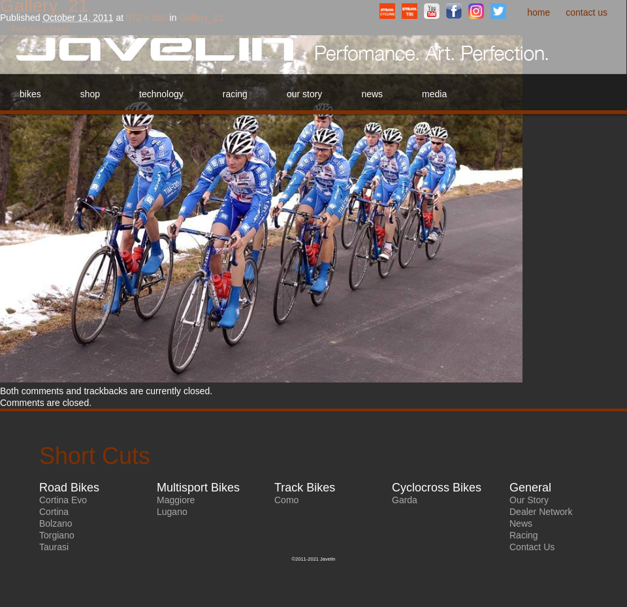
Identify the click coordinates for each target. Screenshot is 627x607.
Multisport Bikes (198, 487)
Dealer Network (540, 511)
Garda (404, 500)
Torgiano (56, 535)
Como (286, 500)
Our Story (304, 94)
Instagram (476, 11)
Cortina (54, 511)
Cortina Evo (63, 500)
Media (434, 94)
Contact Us (586, 12)
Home (538, 12)
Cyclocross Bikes (436, 487)
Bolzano (55, 523)
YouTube (432, 11)
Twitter (498, 11)
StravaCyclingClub (387, 11)
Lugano (172, 511)
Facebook (454, 11)
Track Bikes (304, 487)
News (372, 94)
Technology (161, 94)
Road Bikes (69, 487)
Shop (90, 94)
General (530, 487)
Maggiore (176, 500)
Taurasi (54, 547)
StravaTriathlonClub (409, 11)
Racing (235, 94)
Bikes (30, 94)
